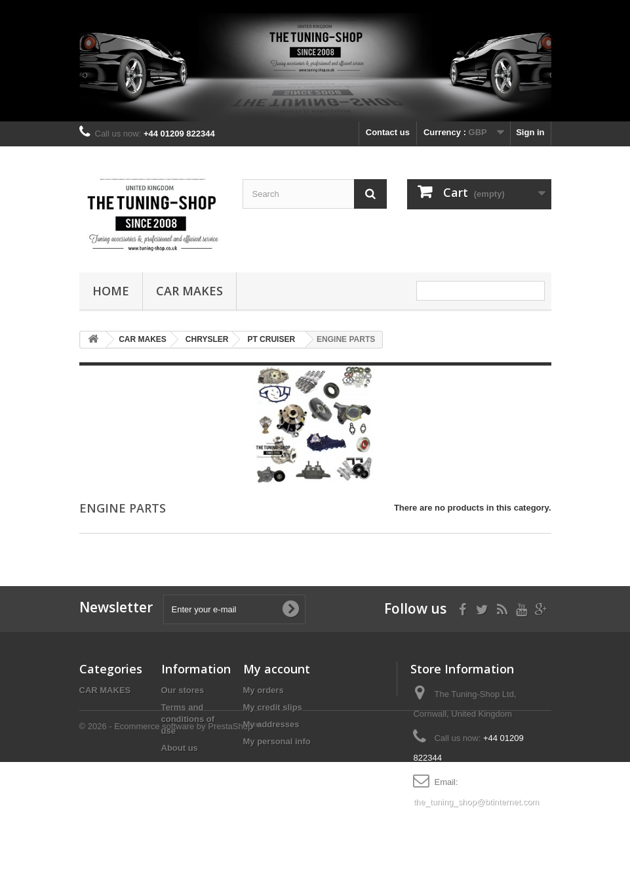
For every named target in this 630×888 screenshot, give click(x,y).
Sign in (530, 132)
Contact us (388, 132)
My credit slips (272, 707)
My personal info (277, 741)
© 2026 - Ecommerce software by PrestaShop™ (170, 852)
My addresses (271, 724)
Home (110, 291)
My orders (263, 690)
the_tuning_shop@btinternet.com (476, 802)
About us (179, 748)
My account (276, 669)
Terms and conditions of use (188, 719)
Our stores (183, 690)
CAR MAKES (189, 291)
